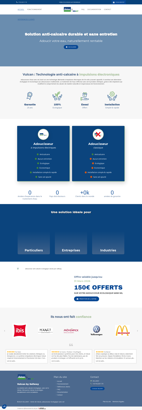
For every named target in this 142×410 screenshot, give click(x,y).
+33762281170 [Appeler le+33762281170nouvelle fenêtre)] (98, 384)
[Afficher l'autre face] (34, 236)
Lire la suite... (11, 361)
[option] (20, 330)
